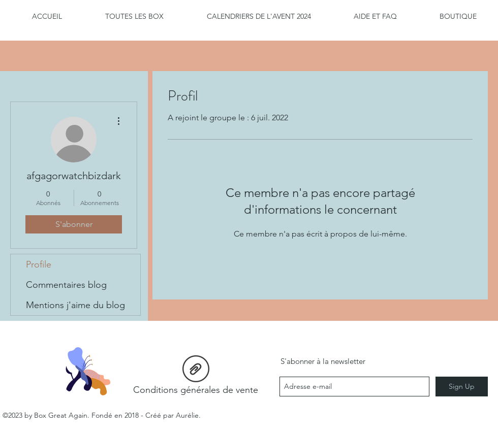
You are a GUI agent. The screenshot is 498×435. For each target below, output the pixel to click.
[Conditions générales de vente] (195, 377)
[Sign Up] (461, 386)
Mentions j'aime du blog (75, 305)
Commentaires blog (66, 284)
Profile (38, 264)
